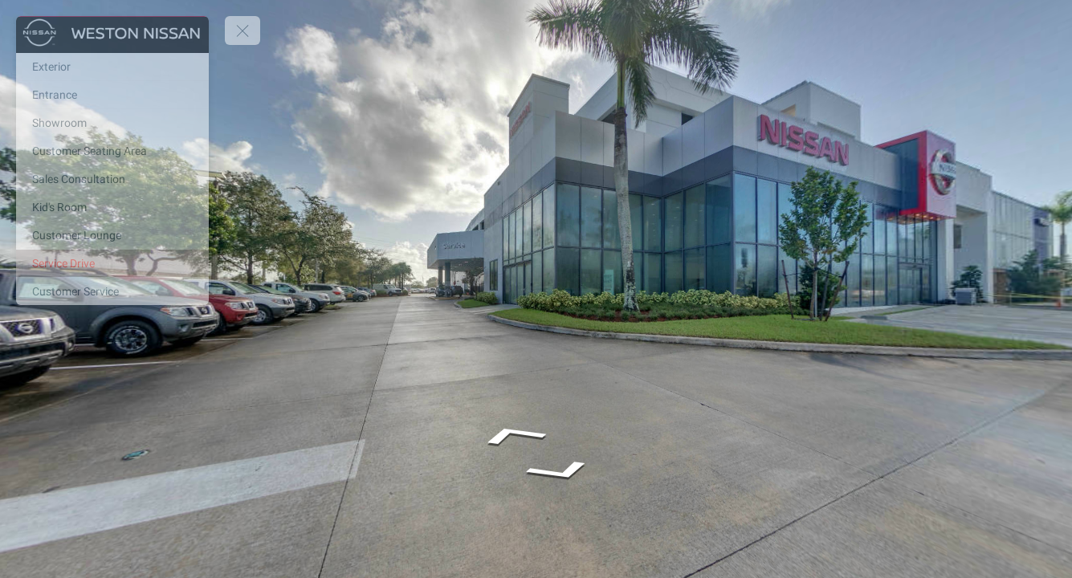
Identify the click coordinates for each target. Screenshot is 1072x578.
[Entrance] (112, 94)
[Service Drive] (112, 263)
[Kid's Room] (112, 207)
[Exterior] (112, 66)
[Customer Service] (112, 291)
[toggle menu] (242, 30)
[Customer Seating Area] (112, 151)
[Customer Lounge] (112, 235)
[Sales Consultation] (112, 179)
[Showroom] (112, 122)
